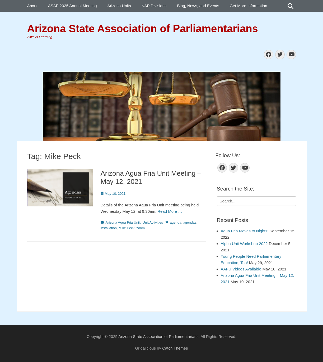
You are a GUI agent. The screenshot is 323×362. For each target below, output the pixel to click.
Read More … (169, 211)
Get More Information (248, 5)
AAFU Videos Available (241, 269)
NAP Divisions (154, 5)
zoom (140, 228)
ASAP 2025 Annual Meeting (72, 5)
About (32, 5)
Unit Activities (153, 222)
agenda (175, 222)
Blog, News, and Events (198, 5)
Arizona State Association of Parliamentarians (142, 28)
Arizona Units (119, 5)
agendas (189, 222)
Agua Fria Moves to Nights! (245, 231)
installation (109, 228)
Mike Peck (126, 228)
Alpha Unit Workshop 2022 (244, 243)
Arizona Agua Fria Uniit (123, 222)
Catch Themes (175, 348)
